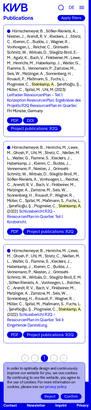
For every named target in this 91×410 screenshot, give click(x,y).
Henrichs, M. (23, 62)
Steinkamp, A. (43, 84)
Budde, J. (40, 41)
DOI (30, 120)
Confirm (71, 396)
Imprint (61, 405)
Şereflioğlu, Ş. (68, 84)
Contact (10, 405)
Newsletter (36, 405)
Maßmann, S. (37, 78)
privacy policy (55, 386)
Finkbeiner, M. (57, 57)
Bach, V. (36, 57)
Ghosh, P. (20, 152)
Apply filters (71, 17)
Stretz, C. (52, 152)
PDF (14, 120)
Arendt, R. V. (37, 36)
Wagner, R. (59, 41)
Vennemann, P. (40, 68)
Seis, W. (13, 73)
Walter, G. (71, 62)
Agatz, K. (20, 57)
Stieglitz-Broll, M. (63, 173)
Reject (49, 396)
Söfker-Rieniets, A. (61, 31)
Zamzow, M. (64, 68)
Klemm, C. (21, 41)
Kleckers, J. (59, 36)
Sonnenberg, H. (58, 73)
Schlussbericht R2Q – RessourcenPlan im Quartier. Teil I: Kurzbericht (35, 216)
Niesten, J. (15, 36)
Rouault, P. (16, 78)
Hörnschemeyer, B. (27, 31)
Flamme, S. (16, 68)
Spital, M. (32, 89)
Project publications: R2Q (34, 128)
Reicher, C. (42, 47)
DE (71, 7)
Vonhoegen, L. (19, 47)
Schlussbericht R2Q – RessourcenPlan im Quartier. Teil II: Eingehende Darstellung (35, 320)
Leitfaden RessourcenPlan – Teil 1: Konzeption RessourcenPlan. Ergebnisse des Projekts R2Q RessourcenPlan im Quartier (44, 100)
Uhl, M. (48, 89)
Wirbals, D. (38, 52)
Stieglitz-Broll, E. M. (65, 277)
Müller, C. (15, 89)
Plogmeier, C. (18, 84)
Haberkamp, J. (48, 62)
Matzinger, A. (32, 73)
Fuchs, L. (58, 78)
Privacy (83, 405)
